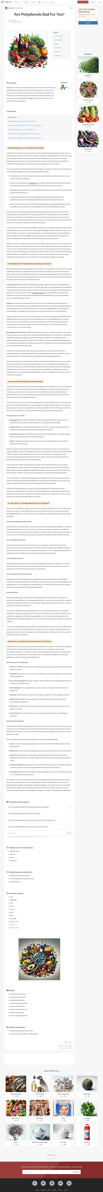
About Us (17, 2)
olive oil (12, 925)
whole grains (14, 921)
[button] (39, 807)
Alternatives (59, 55)
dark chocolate (14, 928)
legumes (12, 909)
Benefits (58, 51)
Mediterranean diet (38, 293)
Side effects (59, 47)
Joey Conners (68, 1045)
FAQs (57, 44)
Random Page (82, 2)
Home (37, 1190)
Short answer (59, 36)
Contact (54, 1190)
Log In (100, 2)
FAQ (49, 1190)
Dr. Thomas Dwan (18, 8)
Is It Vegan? (25, 2)
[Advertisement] (36, 1059)
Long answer (59, 40)
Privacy (60, 1190)
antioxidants (33, 183)
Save (70, 8)
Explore (33, 2)
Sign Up (93, 2)
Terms (65, 1190)
